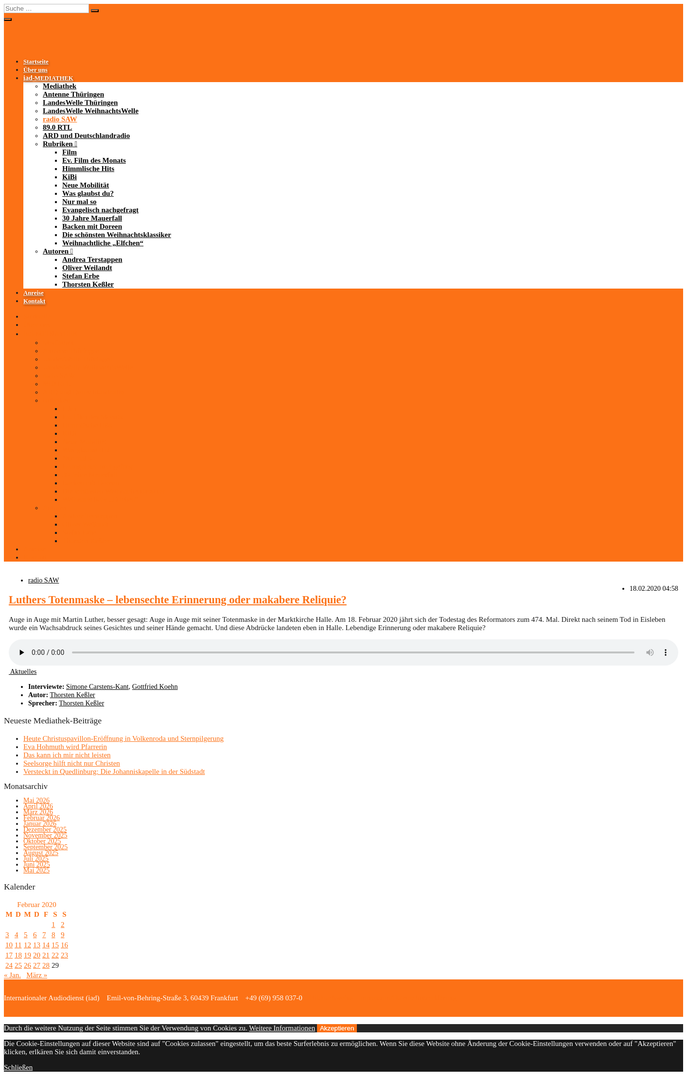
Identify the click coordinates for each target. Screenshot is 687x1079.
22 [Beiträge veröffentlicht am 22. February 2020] (55, 955)
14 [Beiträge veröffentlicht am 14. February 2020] (46, 945)
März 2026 (38, 812)
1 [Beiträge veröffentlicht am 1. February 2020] (53, 924)
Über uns (35, 70)
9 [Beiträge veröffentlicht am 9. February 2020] (63, 935)
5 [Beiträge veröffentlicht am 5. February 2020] (26, 935)
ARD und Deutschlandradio (86, 135)
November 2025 (45, 835)
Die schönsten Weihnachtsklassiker (116, 235)
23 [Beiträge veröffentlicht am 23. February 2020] (64, 955)
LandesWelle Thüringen (80, 102)
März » (36, 975)
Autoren (56, 251)
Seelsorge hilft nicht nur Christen (71, 763)
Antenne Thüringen (73, 94)
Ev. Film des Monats (94, 160)
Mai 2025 (36, 870)
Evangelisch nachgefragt (100, 210)
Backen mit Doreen (92, 226)
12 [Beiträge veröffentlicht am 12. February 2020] (27, 945)
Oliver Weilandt (87, 268)
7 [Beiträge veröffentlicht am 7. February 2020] (44, 935)
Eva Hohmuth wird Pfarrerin (65, 747)
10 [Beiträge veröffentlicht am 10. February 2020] (9, 945)
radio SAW (60, 119)
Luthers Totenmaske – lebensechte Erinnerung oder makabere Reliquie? (178, 600)
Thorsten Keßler (88, 284)
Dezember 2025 (45, 829)
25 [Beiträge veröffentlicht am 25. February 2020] (18, 965)
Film (69, 152)
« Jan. (12, 975)
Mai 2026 (36, 800)
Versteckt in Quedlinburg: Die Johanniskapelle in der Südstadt (114, 771)
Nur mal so (79, 202)
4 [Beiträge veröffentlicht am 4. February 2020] (16, 935)
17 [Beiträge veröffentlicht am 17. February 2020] (9, 955)
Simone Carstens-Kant (97, 686)
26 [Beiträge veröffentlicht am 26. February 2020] (27, 965)
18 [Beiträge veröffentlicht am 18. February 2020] (18, 955)
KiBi (69, 177)
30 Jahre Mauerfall (92, 218)
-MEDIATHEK (48, 78)
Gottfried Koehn (155, 686)
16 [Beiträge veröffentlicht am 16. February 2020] (64, 945)
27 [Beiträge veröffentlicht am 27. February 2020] (36, 965)
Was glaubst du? (88, 193)
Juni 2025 (36, 864)
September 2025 (45, 847)
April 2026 (38, 806)
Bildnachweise (330, 998)
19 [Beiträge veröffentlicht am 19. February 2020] (27, 955)
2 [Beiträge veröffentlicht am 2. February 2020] (63, 924)
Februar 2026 (41, 818)
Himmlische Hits (88, 168)
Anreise (33, 293)
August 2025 (40, 852)
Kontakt (34, 301)
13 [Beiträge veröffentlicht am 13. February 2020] (36, 945)
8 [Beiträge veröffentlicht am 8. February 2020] (53, 935)
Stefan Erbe (80, 276)
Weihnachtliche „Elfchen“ (102, 243)
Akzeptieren (337, 1028)
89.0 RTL (57, 127)
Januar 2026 (39, 823)
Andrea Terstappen (92, 259)
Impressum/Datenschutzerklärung (406, 998)
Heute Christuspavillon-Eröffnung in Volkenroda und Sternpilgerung (123, 738)
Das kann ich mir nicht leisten (67, 755)
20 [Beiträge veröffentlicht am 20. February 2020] (36, 955)
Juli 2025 (36, 858)
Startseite (36, 61)
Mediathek (59, 86)
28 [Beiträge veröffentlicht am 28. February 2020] (46, 965)
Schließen (18, 1067)
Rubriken (58, 144)
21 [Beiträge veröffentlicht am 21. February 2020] (46, 955)
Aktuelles (22, 671)
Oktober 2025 (42, 841)
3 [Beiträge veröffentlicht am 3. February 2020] (7, 935)
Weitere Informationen (282, 1028)
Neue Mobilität (85, 185)
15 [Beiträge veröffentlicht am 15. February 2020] (55, 945)
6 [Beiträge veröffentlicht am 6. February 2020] (35, 935)
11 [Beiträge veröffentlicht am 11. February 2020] (18, 945)
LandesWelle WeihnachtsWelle (91, 111)
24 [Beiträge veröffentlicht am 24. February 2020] (9, 965)
